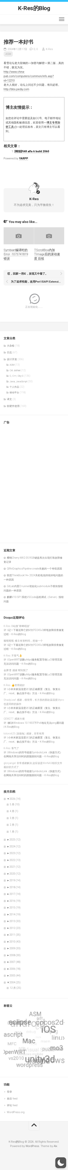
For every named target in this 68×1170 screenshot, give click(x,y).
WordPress (32, 1146)
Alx (55, 1146)
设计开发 (12, 359)
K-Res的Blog (34, 8)
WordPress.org (15, 1112)
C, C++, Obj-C (17, 375)
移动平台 (14, 392)
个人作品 (14, 387)
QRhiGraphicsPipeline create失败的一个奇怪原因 (34, 568)
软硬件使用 (13, 406)
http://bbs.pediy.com (16, 89)
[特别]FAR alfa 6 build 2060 (32, 151)
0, (36, 49)
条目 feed (12, 1098)
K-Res (49, 49)
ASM (8, 54)
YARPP (23, 158)
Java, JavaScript (18, 381)
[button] (60, 1162)
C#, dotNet (15, 370)
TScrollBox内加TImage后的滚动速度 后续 (47, 254)
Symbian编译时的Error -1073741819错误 (16, 254)
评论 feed (12, 1105)
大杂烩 (11, 345)
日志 (9, 352)
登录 (9, 1091)
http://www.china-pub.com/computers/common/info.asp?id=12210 (29, 76)
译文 (9, 399)
